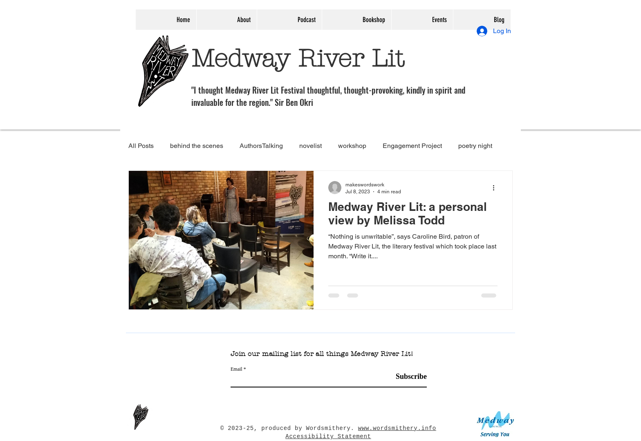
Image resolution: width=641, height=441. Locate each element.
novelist (310, 146)
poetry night (475, 146)
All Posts (141, 146)
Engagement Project (412, 146)
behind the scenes (196, 146)
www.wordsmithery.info (397, 428)
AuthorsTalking (261, 146)
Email (236, 369)
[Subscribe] (406, 376)
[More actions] (496, 188)
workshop (352, 146)
